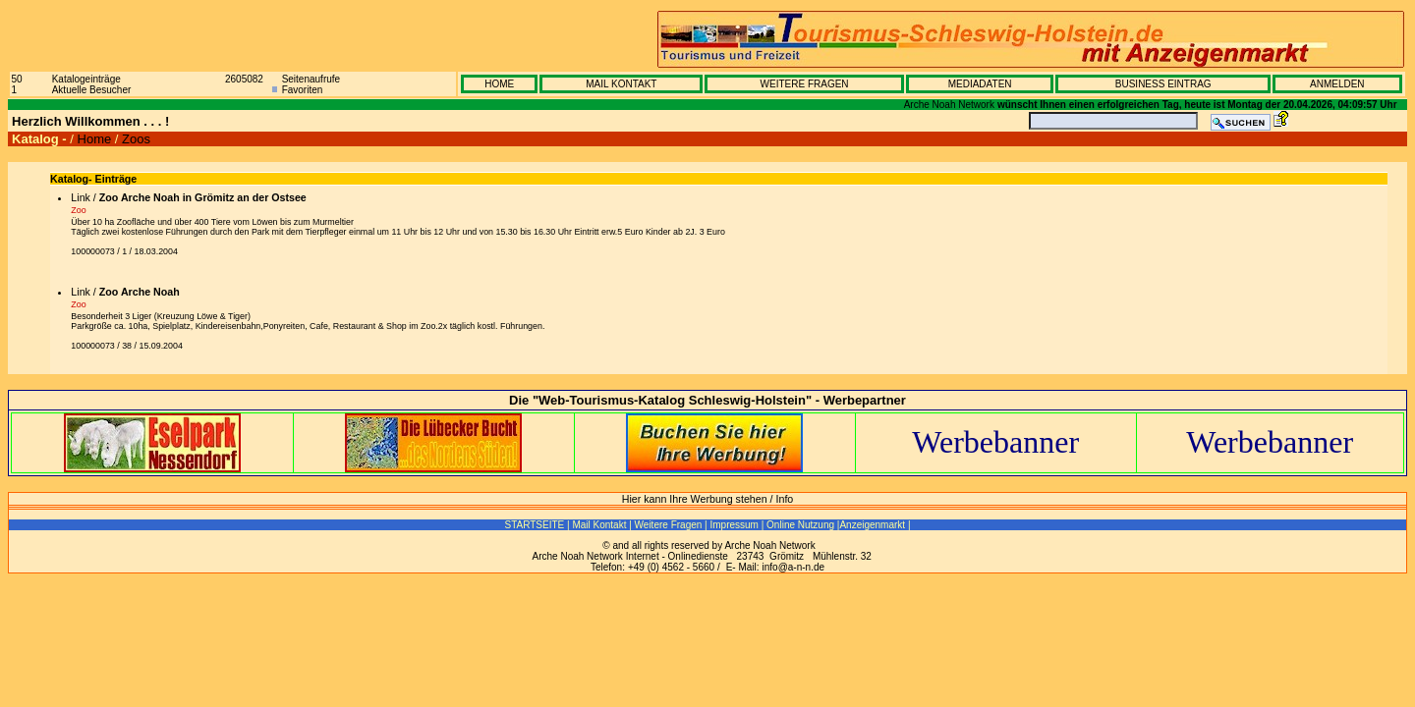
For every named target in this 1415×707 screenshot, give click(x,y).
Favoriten (302, 89)
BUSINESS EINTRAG (1163, 84)
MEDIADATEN (980, 84)
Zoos (136, 139)
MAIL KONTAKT (621, 84)
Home (95, 139)
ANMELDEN (1337, 84)
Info (785, 499)
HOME (499, 84)
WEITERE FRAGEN (805, 84)
